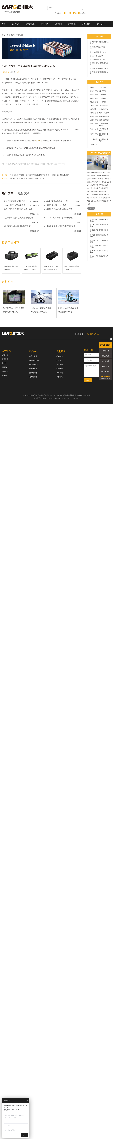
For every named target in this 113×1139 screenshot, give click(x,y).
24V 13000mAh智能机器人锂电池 (71, 267)
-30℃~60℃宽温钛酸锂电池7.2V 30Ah (31, 267)
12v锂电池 (102, 91)
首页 (3, 24)
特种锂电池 (94, 95)
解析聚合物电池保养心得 (99, 230)
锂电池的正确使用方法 (99, 68)
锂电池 (92, 87)
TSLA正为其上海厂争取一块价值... (60, 218)
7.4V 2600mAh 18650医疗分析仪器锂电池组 (51, 268)
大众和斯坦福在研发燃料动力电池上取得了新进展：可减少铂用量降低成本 (39, 175)
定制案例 (58, 24)
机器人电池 (94, 129)
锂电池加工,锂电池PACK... (97, 47)
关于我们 (100, 24)
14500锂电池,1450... (98, 59)
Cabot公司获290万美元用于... (15, 205)
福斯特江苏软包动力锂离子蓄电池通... (19, 218)
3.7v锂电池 (93, 139)
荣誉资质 (5, 359)
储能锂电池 (94, 105)
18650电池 (93, 109)
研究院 (4, 363)
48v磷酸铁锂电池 (103, 140)
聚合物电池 (33, 368)
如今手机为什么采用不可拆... (99, 246)
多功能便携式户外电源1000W (11, 267)
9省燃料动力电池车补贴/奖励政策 (17, 226)
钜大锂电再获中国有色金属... (99, 220)
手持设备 (59, 377)
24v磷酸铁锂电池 (103, 129)
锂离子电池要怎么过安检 (56, 205)
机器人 (58, 360)
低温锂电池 (94, 113)
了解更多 (91, 208)
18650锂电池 (33, 364)
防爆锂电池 (94, 123)
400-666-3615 (105, 371)
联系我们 (5, 31)
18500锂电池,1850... (98, 52)
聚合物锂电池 (104, 120)
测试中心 (5, 367)
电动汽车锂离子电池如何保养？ (16, 201)
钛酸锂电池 (94, 120)
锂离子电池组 (104, 113)
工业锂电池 (94, 102)
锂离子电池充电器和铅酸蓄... (99, 241)
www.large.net (75, 398)
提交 (87, 380)
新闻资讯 (71, 24)
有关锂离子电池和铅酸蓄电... (99, 236)
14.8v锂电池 (103, 109)
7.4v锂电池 (93, 144)
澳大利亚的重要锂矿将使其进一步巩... (19, 209)
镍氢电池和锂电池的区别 (99, 72)
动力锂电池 (29, 24)
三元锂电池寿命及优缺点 (99, 64)
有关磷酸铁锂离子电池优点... (99, 225)
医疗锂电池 (94, 134)
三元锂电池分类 (96, 56)
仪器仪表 (59, 368)
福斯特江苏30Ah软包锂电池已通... (59, 209)
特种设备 (59, 356)
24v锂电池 (102, 95)
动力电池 (38, 141)
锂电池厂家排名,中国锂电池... (99, 42)
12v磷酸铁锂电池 (103, 124)
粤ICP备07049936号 (83, 395)
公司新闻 (5, 371)
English (83, 13)
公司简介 (5, 355)
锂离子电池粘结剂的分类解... (99, 251)
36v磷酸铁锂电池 (103, 134)
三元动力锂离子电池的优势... (99, 256)
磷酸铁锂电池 (104, 116)
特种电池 (44, 24)
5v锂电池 (102, 87)
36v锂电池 (102, 98)
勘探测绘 (59, 373)
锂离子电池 (33, 356)
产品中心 (33, 351)
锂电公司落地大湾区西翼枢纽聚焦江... (61, 226)
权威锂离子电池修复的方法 (57, 201)
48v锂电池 (102, 102)
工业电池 (15, 24)
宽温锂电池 (94, 116)
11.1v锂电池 (103, 105)
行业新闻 (19, 35)
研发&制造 (86, 24)
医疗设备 (59, 364)
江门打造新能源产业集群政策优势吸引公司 (26, 178)
